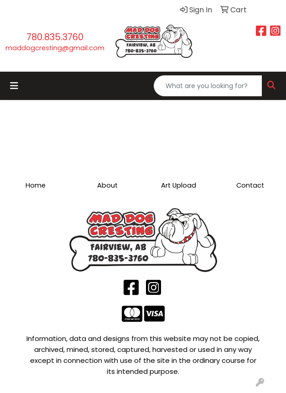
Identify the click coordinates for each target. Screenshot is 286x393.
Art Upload (178, 185)
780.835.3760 (54, 37)
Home (36, 185)
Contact (250, 185)
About (107, 185)
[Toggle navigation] (14, 85)
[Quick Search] (208, 85)
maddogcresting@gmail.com (54, 47)
